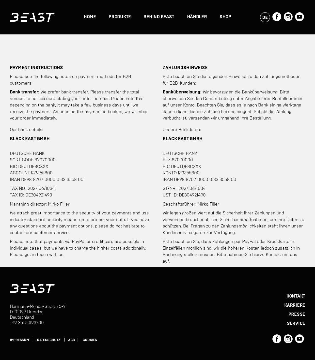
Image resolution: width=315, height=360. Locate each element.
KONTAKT (295, 296)
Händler (197, 17)
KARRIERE (294, 305)
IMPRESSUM (19, 340)
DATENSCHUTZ (48, 340)
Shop (225, 17)
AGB (71, 340)
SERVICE (296, 323)
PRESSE (296, 314)
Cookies (90, 340)
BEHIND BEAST (158, 17)
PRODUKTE (120, 17)
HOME (90, 17)
